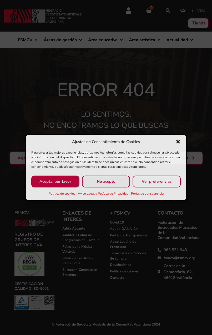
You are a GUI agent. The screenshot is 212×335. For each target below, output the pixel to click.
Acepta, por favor (55, 181)
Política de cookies (62, 193)
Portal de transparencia (147, 193)
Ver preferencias (156, 181)
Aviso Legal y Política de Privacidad (103, 193)
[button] (178, 141)
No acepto (106, 181)
